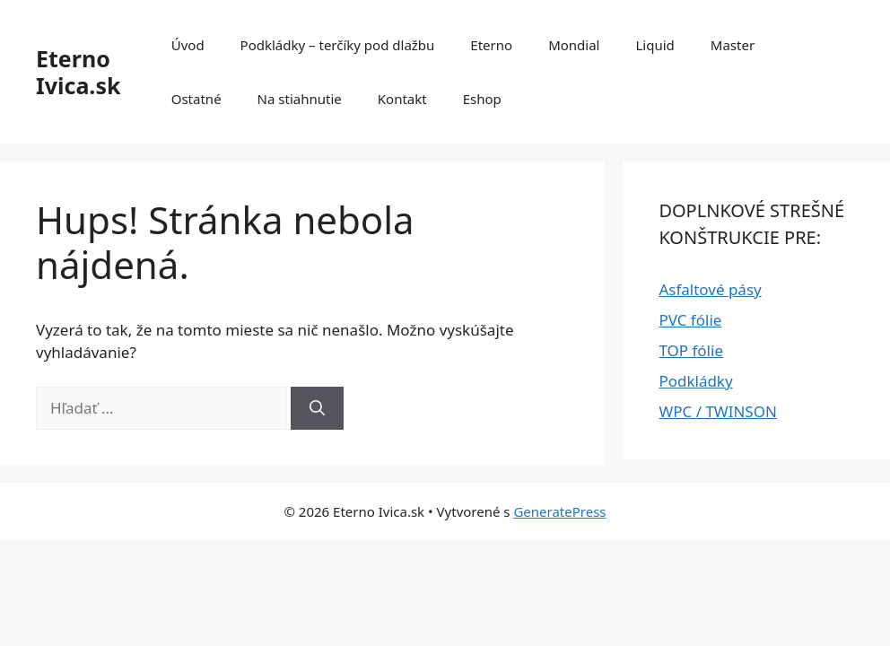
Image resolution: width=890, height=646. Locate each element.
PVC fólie (690, 320)
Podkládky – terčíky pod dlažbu (337, 45)
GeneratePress (559, 511)
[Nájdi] (317, 408)
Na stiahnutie (299, 99)
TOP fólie (691, 350)
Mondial (573, 45)
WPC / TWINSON (717, 411)
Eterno (491, 45)
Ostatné (196, 99)
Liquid (654, 45)
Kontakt (402, 99)
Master (733, 45)
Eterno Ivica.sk (78, 71)
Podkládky (695, 381)
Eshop (482, 99)
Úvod (188, 45)
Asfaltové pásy (710, 289)
